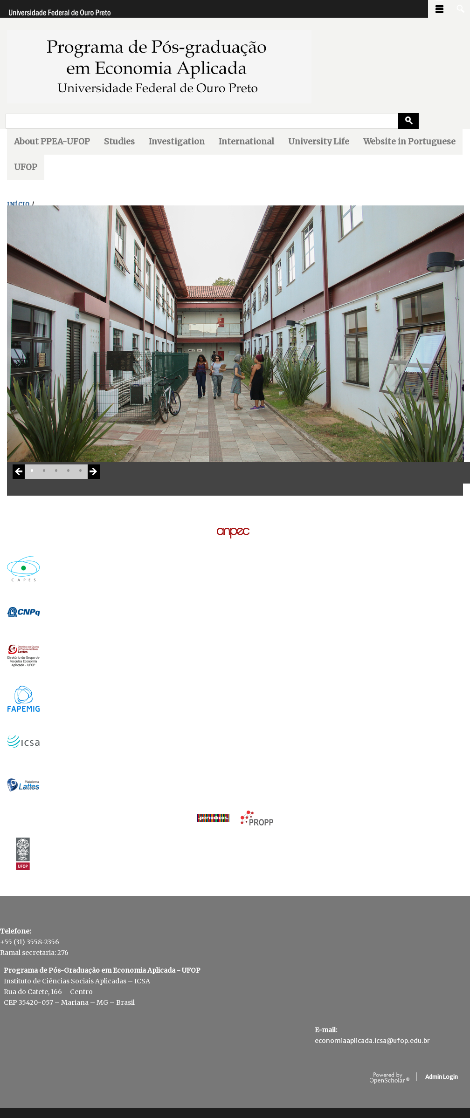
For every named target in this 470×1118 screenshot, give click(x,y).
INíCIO (18, 204)
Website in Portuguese (409, 141)
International (246, 141)
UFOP (25, 167)
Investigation (177, 141)
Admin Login (441, 1076)
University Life (318, 141)
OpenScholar (389, 1078)
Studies (119, 141)
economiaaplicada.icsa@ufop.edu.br (372, 1040)
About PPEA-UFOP (52, 141)
